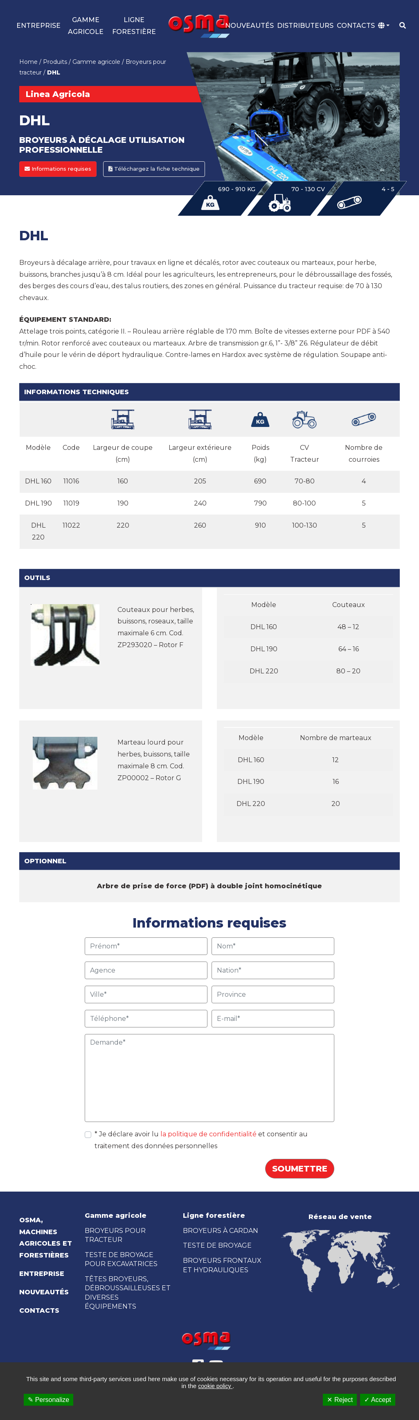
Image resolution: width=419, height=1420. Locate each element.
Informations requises (58, 169)
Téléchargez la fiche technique (154, 169)
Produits (55, 63)
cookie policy (215, 1386)
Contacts (356, 26)
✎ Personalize (48, 1399)
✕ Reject (340, 1399)
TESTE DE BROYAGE (217, 1246)
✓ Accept (377, 1399)
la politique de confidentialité (209, 1135)
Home (28, 63)
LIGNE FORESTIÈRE (134, 26)
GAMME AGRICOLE (86, 26)
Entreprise (38, 26)
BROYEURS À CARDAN (220, 1231)
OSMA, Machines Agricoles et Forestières (45, 1238)
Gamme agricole (96, 63)
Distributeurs (305, 26)
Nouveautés (249, 26)
